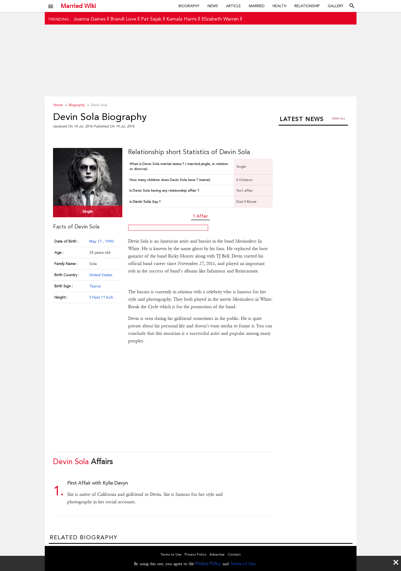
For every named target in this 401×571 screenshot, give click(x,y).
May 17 (96, 241)
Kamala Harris (181, 19)
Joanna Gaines (89, 19)
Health (279, 6)
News (213, 6)
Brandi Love (123, 19)
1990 (109, 241)
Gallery (335, 6)
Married (257, 6)
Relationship (307, 6)
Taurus (95, 286)
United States (100, 275)
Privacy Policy (208, 563)
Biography (189, 6)
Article (233, 6)
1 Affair (200, 216)
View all (338, 118)
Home (57, 105)
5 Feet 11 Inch (101, 297)
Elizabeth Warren (220, 19)
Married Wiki (78, 5)
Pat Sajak (151, 19)
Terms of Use (243, 563)
